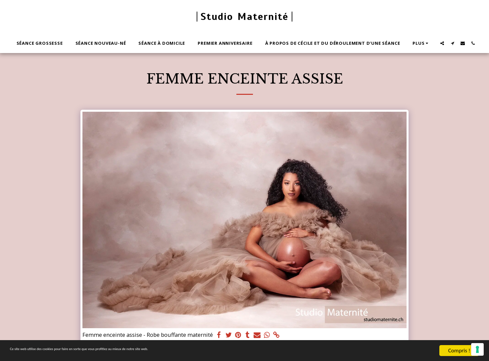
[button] (442, 43)
